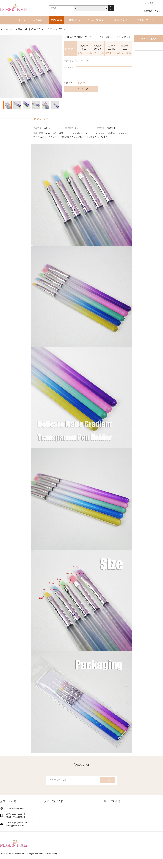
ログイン (158, 11)
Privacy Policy (51, 853)
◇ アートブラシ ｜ (57, 29)
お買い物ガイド (96, 20)
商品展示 (56, 20)
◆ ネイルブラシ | (34, 29)
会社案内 (38, 20)
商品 (20, 29)
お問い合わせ (145, 20)
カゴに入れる (81, 89)
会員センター (122, 20)
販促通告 (74, 20)
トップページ (17, 20)
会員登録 (148, 11)
